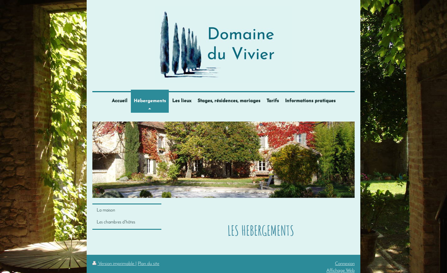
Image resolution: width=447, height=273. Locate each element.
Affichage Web (340, 270)
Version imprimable (113, 263)
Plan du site (148, 263)
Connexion (345, 263)
